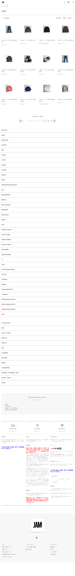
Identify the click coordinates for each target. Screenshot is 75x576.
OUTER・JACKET (6, 344)
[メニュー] (73, 2)
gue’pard (4, 166)
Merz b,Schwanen (6, 209)
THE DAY (4, 282)
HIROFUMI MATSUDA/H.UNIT (10, 187)
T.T (2, 266)
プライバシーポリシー (6, 570)
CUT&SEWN (5, 365)
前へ (21, 121)
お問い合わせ (53, 568)
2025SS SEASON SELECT (9, 314)
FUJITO (3, 161)
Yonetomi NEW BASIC (8, 298)
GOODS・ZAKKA (6, 391)
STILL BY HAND (6, 240)
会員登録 (52, 560)
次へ (54, 121)
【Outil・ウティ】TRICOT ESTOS (47, 41)
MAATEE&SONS (6, 198)
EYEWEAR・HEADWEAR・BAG (11, 386)
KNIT (2, 359)
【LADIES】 (5, 303)
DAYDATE (4, 145)
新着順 (69, 18)
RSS (26, 563)
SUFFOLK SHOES (7, 251)
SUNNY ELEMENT (7, 245)
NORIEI (3, 224)
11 (51, 120)
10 (48, 120)
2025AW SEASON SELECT (9, 309)
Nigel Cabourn (5, 219)
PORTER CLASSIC (7, 235)
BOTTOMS (4, 370)
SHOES (3, 375)
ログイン (52, 563)
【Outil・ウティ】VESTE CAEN (65, 100)
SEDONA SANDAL (7, 261)
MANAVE (4, 203)
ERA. (3, 151)
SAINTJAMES (5, 256)
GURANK (4, 172)
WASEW (4, 293)
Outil (7, 6)
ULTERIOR (4, 287)
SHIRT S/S (4, 349)
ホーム (2, 6)
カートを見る (53, 565)
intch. (3, 193)
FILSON (3, 156)
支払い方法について (6, 565)
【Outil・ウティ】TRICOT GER (27, 41)
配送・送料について (6, 560)
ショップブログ (29, 558)
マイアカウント (53, 558)
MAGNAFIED (5, 214)
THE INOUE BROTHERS (8, 277)
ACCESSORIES (6, 380)
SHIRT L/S (4, 354)
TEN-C (3, 272)
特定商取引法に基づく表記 (7, 568)
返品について (4, 563)
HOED (3, 182)
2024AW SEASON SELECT (9, 319)
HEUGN (3, 177)
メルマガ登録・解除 (30, 560)
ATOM (29, 563)
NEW (3, 338)
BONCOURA (5, 140)
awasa (3, 135)
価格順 (64, 18)
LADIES (3, 396)
